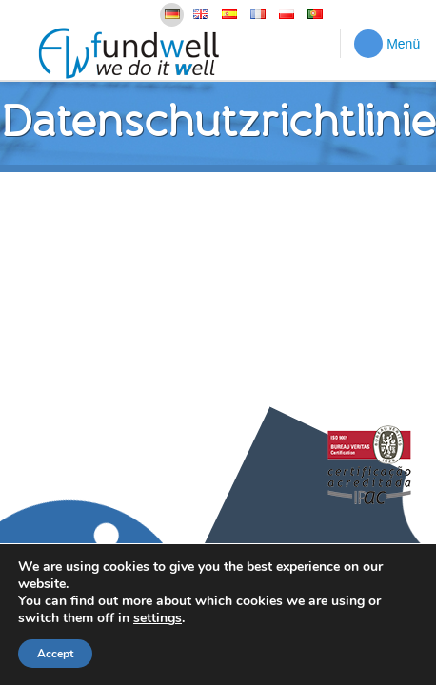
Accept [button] (55, 653)
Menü (387, 43)
